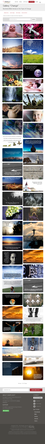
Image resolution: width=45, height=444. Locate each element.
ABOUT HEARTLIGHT (9, 395)
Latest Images (12, 12)
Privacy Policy (31, 427)
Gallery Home (6, 12)
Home (35, 421)
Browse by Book (24, 12)
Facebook (36, 401)
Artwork (31, 1)
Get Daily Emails (38, 397)
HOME (36, 1)
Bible (20, 1)
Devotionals (37, 412)
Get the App (37, 404)
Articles (25, 1)
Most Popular (18, 12)
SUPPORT (5, 405)
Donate (5, 411)
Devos (16, 1)
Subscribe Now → (36, 389)
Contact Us (37, 406)
